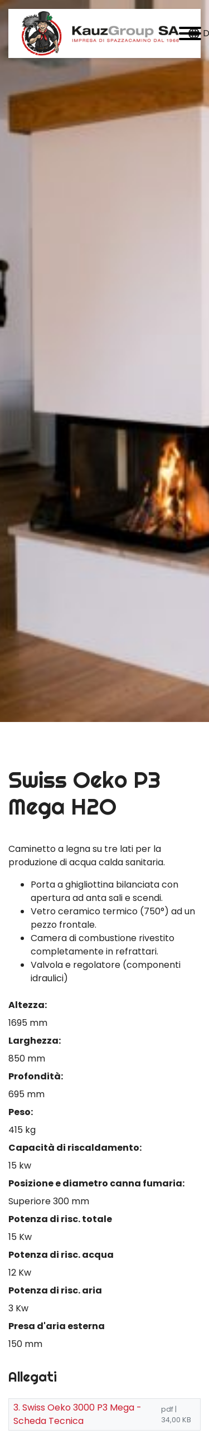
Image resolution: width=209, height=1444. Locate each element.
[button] (190, 33)
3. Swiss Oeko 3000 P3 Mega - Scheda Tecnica (77, 1414)
